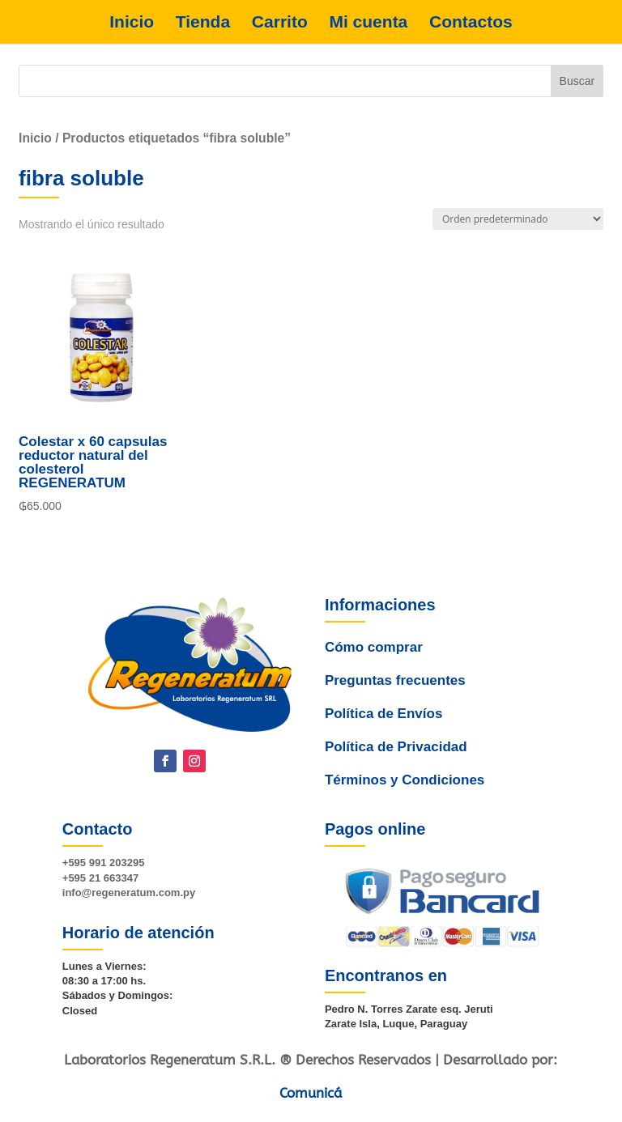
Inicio (131, 22)
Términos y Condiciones (404, 786)
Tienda (203, 22)
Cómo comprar (371, 685)
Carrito (280, 22)
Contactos (471, 22)
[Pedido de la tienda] (517, 219)
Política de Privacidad (395, 760)
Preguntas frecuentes (392, 709)
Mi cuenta (368, 22)
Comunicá (310, 1093)
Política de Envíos (381, 735)
